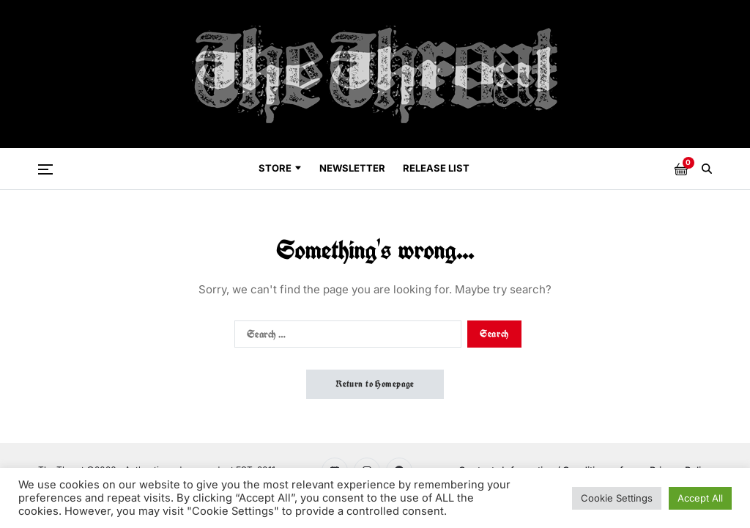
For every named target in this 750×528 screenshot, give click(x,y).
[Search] (707, 169)
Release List (436, 168)
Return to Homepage (375, 384)
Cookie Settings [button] (617, 498)
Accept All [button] (700, 498)
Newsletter (352, 168)
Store (280, 168)
